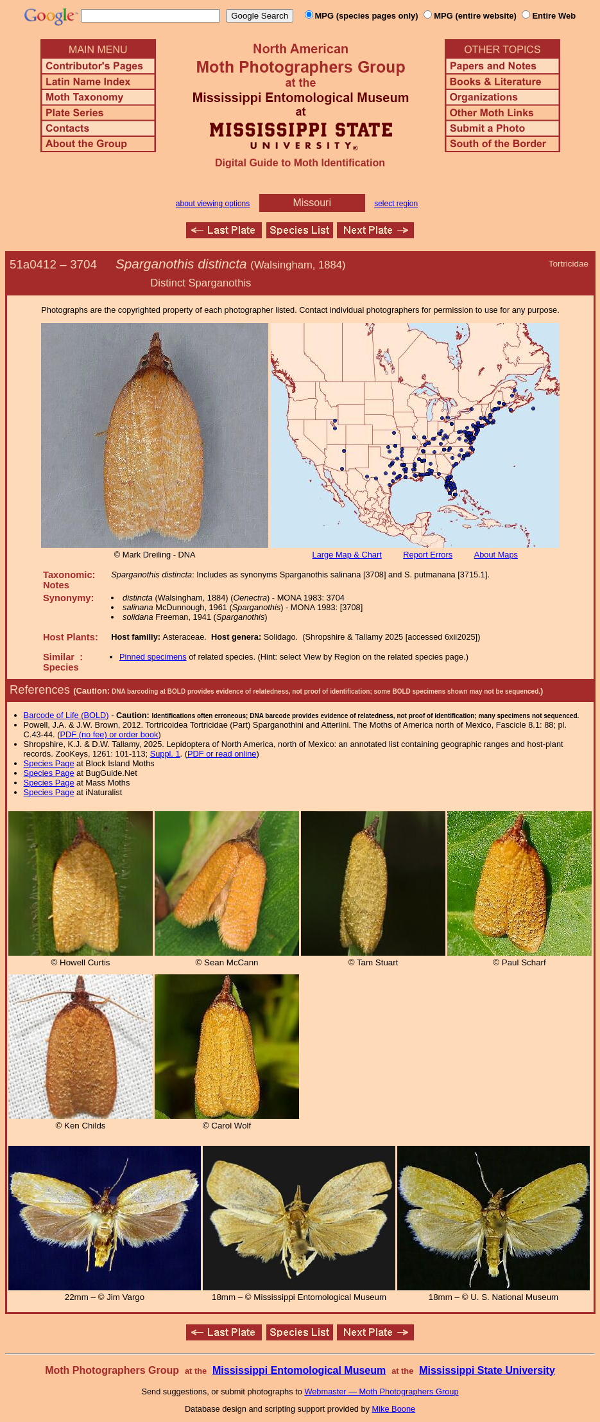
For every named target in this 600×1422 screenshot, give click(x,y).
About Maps (496, 554)
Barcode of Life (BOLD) (66, 715)
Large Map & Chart (347, 554)
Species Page (49, 763)
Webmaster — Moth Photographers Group (381, 1391)
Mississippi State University (487, 1370)
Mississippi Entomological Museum (299, 1370)
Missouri (312, 202)
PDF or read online (221, 754)
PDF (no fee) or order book (109, 734)
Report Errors (427, 554)
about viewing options (213, 203)
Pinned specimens (153, 657)
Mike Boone (394, 1409)
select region (396, 203)
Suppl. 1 (165, 754)
